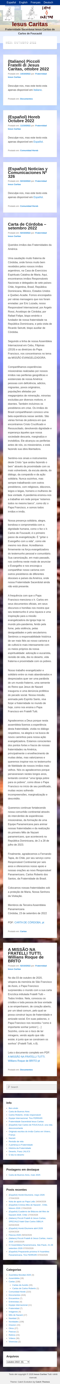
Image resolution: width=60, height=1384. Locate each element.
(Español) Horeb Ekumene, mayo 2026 (27, 1195)
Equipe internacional (18, 1305)
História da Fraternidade (20, 1148)
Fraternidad (14, 1308)
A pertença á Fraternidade (21, 1145)
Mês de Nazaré (16, 1315)
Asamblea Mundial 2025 (20, 1275)
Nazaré (12, 1138)
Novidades (14, 1321)
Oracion (12, 1325)
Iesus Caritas (30, 24)
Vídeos (12, 1338)
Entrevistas (14, 1301)
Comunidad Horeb (29, 150)
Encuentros (14, 1298)
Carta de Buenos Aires (19, 1111)
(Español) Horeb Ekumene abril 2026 (26, 1228)
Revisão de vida (16, 1141)
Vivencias (13, 1341)
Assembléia (14, 1278)
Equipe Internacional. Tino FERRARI (25, 1118)
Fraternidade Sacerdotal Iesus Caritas (26, 1121)
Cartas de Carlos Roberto (24, 1288)
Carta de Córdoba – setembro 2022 (27, 226)
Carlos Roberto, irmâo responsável (25, 1115)
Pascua (12, 1331)
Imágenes (13, 1311)
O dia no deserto (16, 1155)
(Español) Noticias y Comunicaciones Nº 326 (28, 172)
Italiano (38, 90)
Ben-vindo (13, 1108)
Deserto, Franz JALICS (19, 1151)
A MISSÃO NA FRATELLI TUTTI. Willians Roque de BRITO (26, 955)
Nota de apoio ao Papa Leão (22, 1201)
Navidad (12, 1318)
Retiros (12, 1335)
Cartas (23, 931)
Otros (11, 1328)
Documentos (26, 99)
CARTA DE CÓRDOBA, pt (29, 922)
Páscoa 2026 (15, 1235)
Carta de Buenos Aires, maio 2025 (24, 1175)
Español (38, 141)
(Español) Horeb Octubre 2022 (24, 119)
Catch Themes (43, 1382)
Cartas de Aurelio (20, 1285)
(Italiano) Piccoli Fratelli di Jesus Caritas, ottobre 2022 (28, 65)
